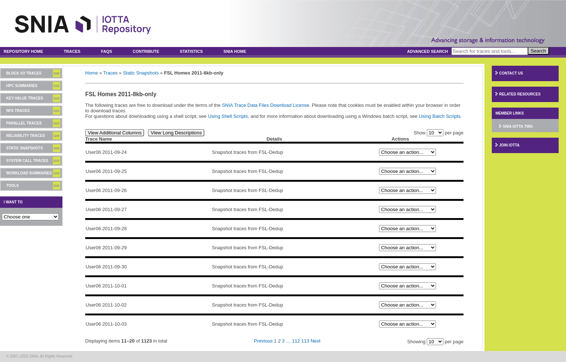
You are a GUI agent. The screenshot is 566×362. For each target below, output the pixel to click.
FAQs (106, 51)
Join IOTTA (509, 145)
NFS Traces (18, 111)
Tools (12, 186)
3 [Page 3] (283, 341)
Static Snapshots (24, 148)
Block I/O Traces (24, 73)
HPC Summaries (21, 86)
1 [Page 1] (275, 341)
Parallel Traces (24, 123)
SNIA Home (234, 51)
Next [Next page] (316, 341)
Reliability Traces (25, 136)
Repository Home (23, 51)
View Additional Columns (114, 132)
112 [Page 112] (296, 341)
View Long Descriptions (176, 132)
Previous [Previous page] (263, 341)
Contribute (146, 51)
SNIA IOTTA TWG (518, 126)
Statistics (191, 51)
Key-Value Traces (24, 98)
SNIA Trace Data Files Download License (265, 105)
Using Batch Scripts (439, 116)
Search (538, 51)
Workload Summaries (29, 173)
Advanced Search (427, 51)
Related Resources (520, 94)
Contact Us (511, 73)
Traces (72, 51)
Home (91, 73)
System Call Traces (27, 161)
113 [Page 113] (305, 341)
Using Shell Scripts (228, 116)
